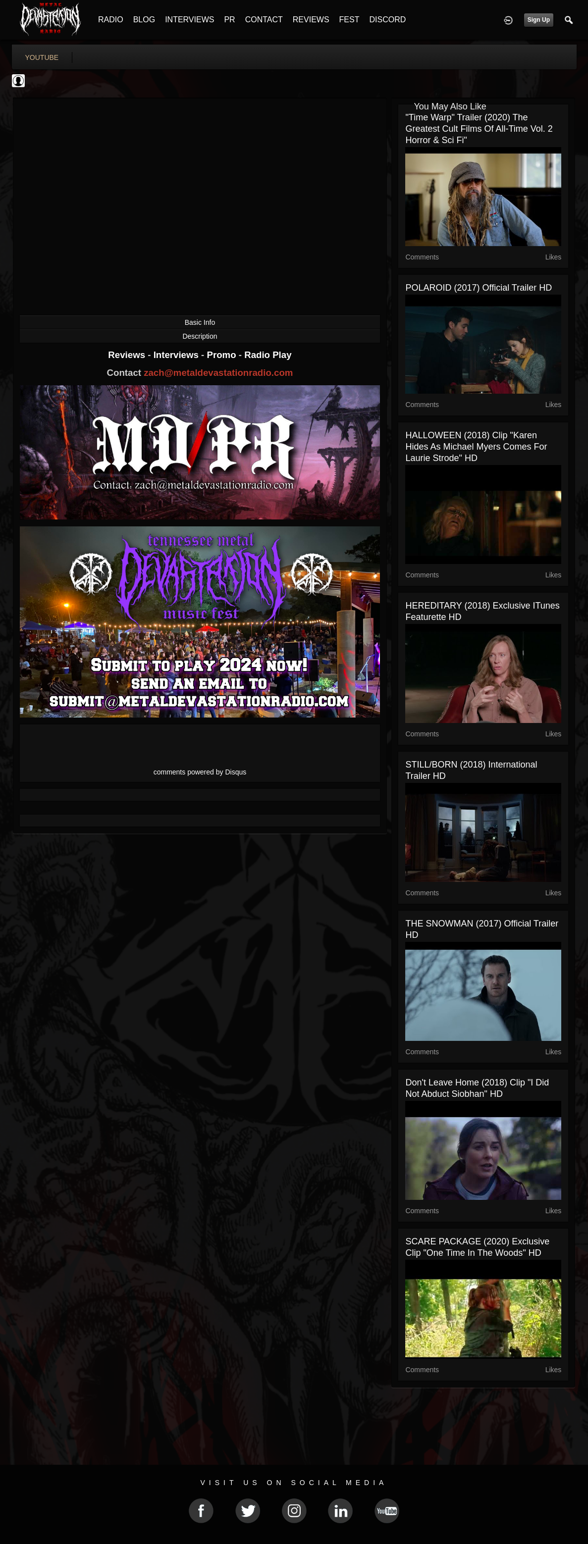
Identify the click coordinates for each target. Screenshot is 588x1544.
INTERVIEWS (189, 19)
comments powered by (200, 772)
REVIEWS (311, 19)
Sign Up (539, 19)
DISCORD (387, 19)
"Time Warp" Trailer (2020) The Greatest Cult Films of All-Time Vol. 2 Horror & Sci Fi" (478, 128)
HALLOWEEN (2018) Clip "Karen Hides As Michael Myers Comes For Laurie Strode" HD (476, 446)
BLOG (144, 19)
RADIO (110, 19)
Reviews (128, 355)
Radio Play (267, 355)
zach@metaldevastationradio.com (218, 372)
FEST (349, 19)
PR (229, 19)
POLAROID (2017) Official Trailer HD (478, 288)
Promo (222, 355)
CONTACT (264, 19)
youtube (42, 57)
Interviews (177, 355)
